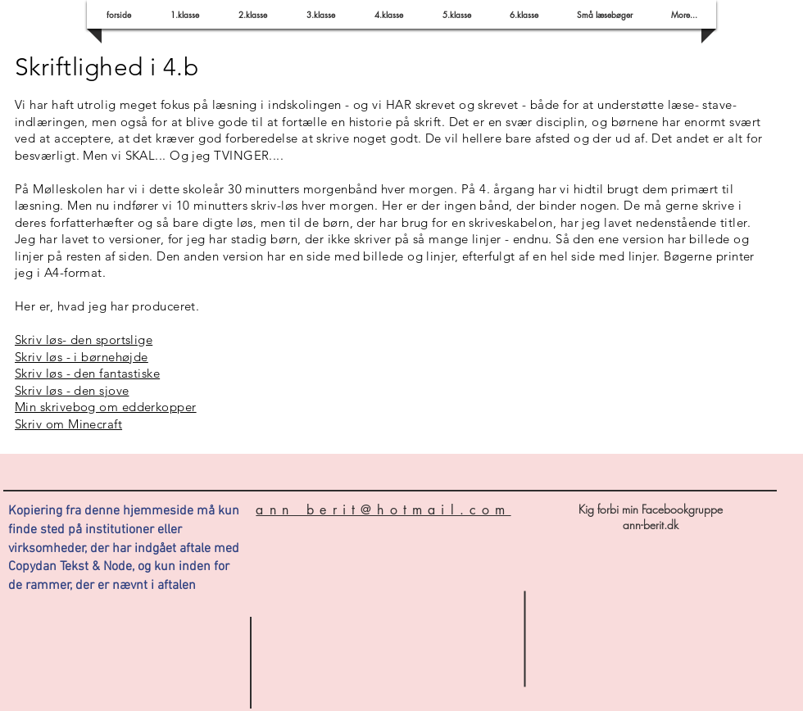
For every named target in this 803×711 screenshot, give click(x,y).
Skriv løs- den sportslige (83, 339)
